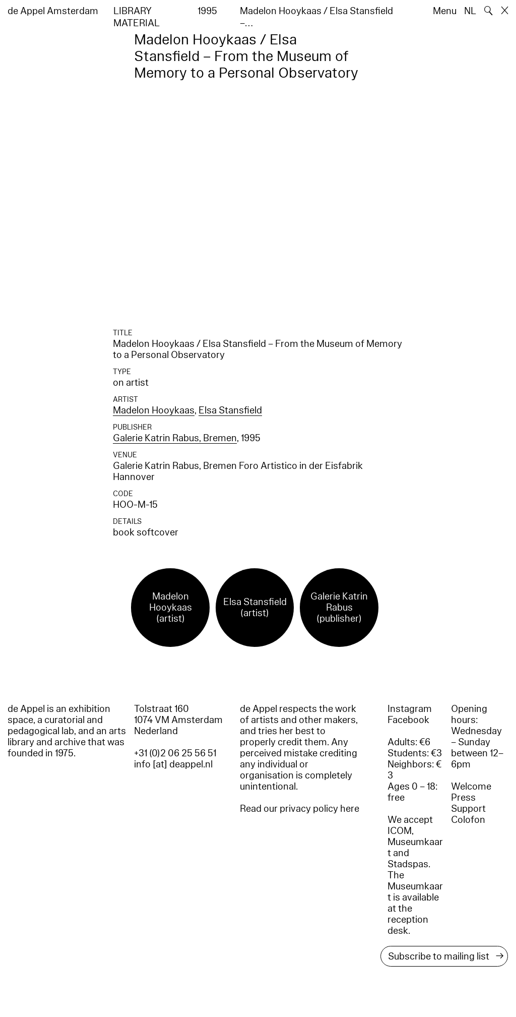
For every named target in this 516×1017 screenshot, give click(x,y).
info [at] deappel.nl (173, 764)
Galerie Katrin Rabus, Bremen (175, 438)
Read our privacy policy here (299, 808)
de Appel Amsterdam (53, 11)
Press (463, 797)
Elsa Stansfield (230, 410)
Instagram (410, 708)
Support (468, 808)
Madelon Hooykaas (154, 410)
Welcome (471, 786)
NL (470, 11)
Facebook (408, 720)
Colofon (468, 819)
